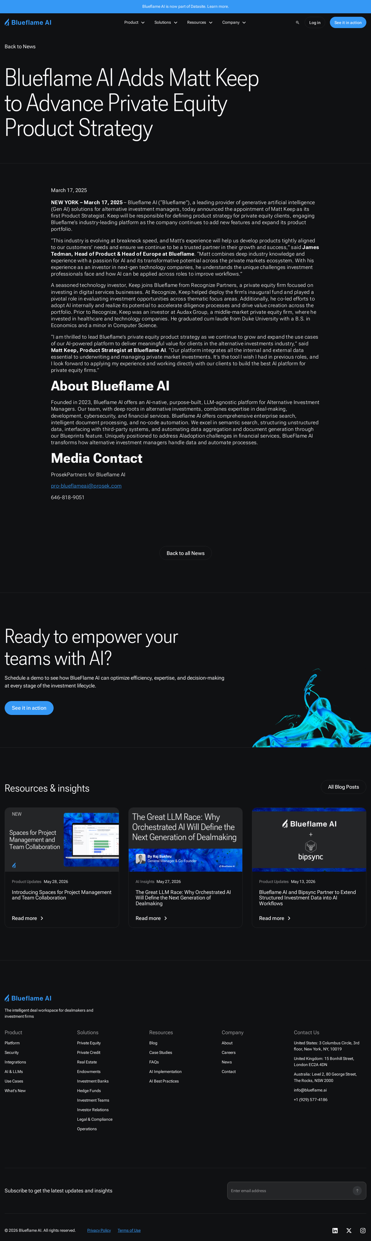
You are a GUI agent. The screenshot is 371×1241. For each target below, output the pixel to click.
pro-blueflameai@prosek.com (86, 486)
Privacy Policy (99, 1230)
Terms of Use (129, 1230)
